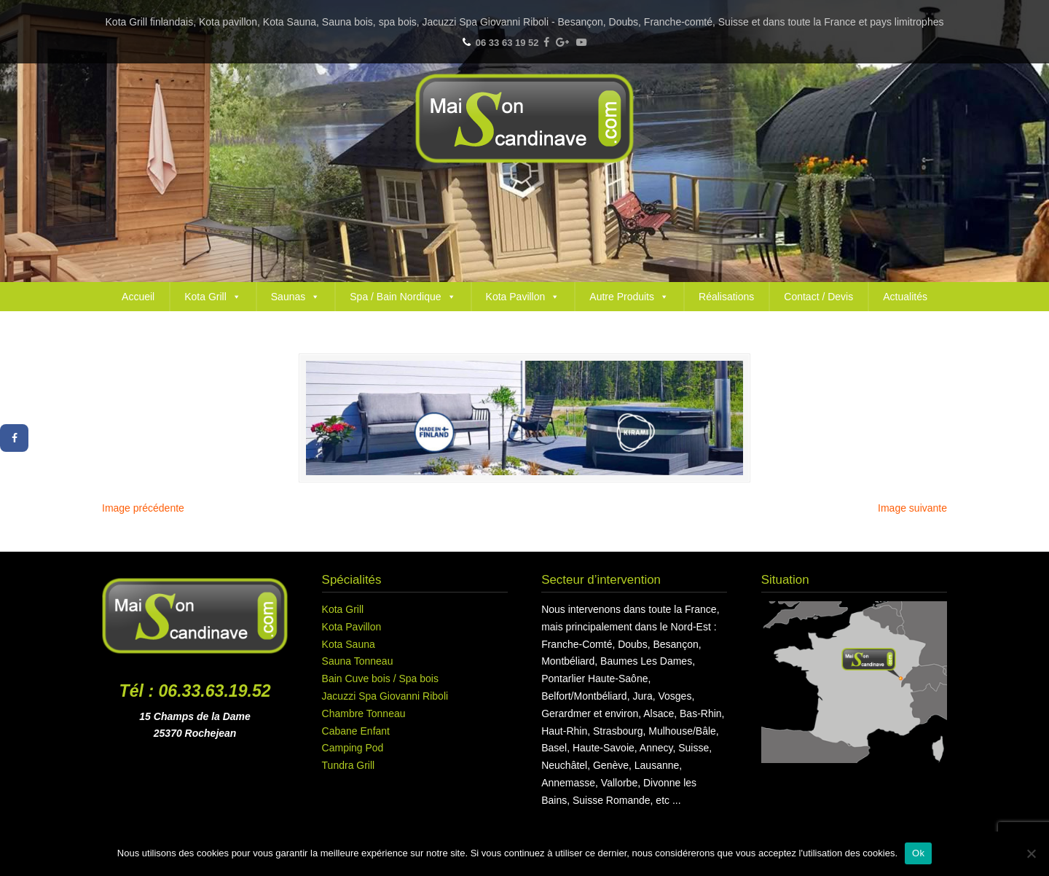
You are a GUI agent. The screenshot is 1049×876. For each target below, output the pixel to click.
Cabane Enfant (356, 731)
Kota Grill (212, 296)
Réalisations (726, 296)
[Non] (1031, 853)
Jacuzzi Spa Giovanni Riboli (385, 696)
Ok (918, 853)
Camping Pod (353, 748)
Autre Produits (629, 296)
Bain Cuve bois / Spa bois (380, 678)
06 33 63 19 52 (507, 42)
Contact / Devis (818, 296)
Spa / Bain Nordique (402, 296)
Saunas (295, 296)
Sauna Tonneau (357, 661)
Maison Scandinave (524, 118)
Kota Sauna (348, 644)
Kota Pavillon (523, 296)
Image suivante (912, 508)
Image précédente (143, 508)
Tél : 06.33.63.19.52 (195, 690)
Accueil (138, 296)
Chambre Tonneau (364, 713)
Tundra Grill (348, 765)
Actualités (905, 296)
